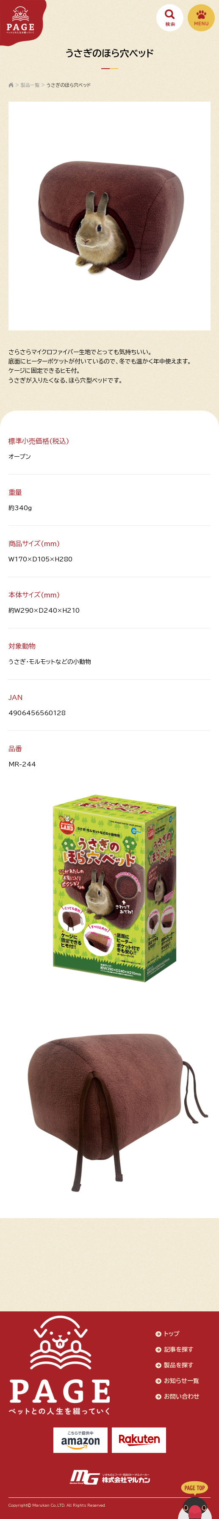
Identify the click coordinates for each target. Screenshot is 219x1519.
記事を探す (179, 1349)
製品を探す (179, 1365)
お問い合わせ (182, 1397)
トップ (172, 1334)
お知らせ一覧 (181, 1381)
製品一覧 (30, 85)
